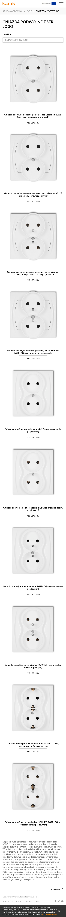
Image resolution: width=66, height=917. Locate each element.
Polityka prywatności (24, 901)
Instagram (59, 901)
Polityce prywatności (49, 914)
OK (59, 910)
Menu (61, 3)
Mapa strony (8, 901)
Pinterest (62, 901)
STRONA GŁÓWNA (13, 11)
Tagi (37, 901)
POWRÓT (55, 889)
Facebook (55, 901)
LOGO (29, 11)
